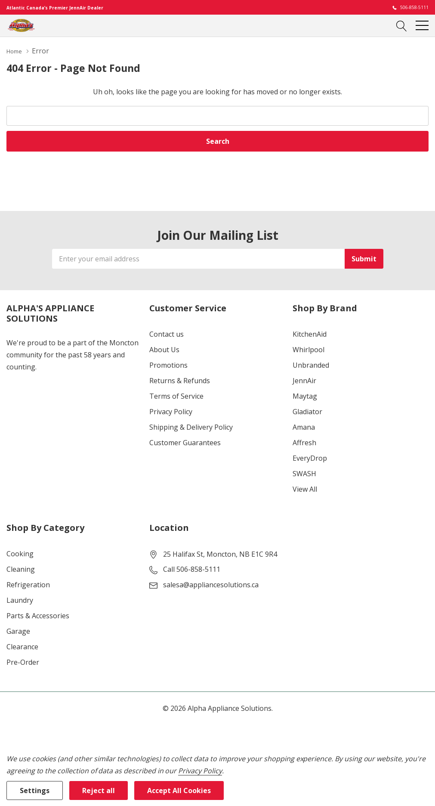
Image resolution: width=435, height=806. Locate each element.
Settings (34, 790)
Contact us (166, 333)
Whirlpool (308, 349)
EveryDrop (310, 457)
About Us (164, 349)
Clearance (22, 646)
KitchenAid (310, 333)
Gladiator (307, 411)
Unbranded (311, 364)
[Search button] (401, 25)
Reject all (98, 790)
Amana (304, 426)
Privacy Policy (170, 411)
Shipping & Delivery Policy (191, 426)
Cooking (20, 553)
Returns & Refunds (179, 380)
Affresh (304, 442)
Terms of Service (176, 395)
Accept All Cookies (179, 790)
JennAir (304, 380)
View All (305, 488)
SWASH (304, 473)
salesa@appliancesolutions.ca (211, 584)
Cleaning (20, 569)
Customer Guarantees (185, 442)
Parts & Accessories (37, 615)
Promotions (168, 364)
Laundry (19, 599)
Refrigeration (28, 584)
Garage (18, 631)
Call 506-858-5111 (191, 569)
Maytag (305, 395)
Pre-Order (22, 661)
